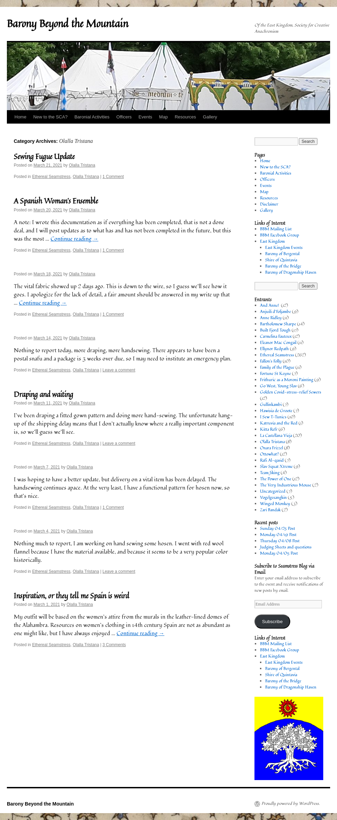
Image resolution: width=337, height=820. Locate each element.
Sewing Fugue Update (44, 156)
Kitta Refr (269, 429)
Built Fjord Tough (275, 330)
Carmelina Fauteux (276, 336)
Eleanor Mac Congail (278, 343)
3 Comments (114, 644)
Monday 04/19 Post (278, 535)
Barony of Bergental (282, 254)
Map (163, 116)
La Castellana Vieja (276, 436)
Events (145, 116)
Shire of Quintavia (281, 260)
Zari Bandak (270, 510)
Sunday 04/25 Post (277, 529)
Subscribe (272, 621)
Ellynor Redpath (274, 349)
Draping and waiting (43, 394)
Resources (185, 116)
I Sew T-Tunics (273, 417)
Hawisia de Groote (276, 411)
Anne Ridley (271, 318)
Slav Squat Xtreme (276, 467)
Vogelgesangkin (273, 498)
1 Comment (113, 176)
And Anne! (270, 305)
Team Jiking (270, 473)
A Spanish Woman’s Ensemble (56, 200)
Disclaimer (269, 204)
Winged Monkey (275, 504)
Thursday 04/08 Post (280, 541)
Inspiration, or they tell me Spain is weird (71, 595)
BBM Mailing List (276, 229)
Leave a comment (118, 370)
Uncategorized (272, 491)
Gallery (210, 116)
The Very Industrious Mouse (285, 485)
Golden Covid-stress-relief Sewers (290, 392)
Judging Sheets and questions (286, 547)
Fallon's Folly (271, 361)
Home (20, 116)
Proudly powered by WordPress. (290, 804)
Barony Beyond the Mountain (67, 23)
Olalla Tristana (82, 165)
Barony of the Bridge (283, 266)
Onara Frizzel (271, 448)
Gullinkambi (271, 405)
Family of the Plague (277, 367)
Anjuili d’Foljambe (275, 312)
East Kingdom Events (284, 248)
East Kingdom (272, 241)
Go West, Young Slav (278, 386)
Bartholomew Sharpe (278, 324)
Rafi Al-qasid (272, 460)
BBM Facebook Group (279, 235)
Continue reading (74, 239)
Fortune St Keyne (275, 374)
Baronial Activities (91, 116)
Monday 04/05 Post (279, 553)
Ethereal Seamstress (51, 176)
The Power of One (275, 479)
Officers (124, 116)
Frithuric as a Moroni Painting (286, 380)
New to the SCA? (50, 116)
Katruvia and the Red (278, 423)
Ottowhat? (269, 454)
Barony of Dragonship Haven (290, 272)
